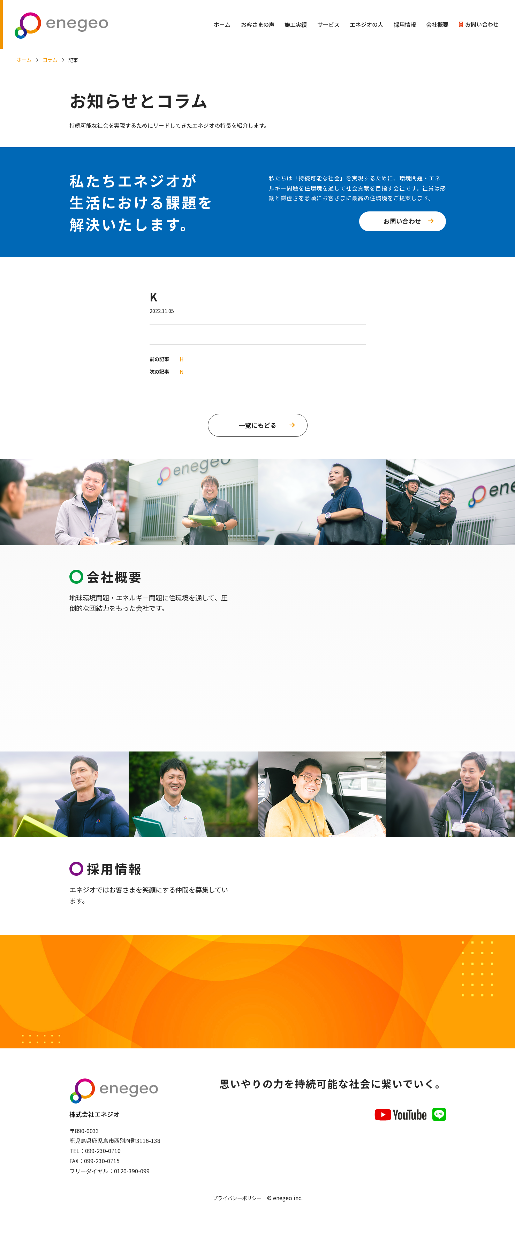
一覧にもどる (258, 425)
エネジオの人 (366, 24)
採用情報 (405, 24)
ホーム (222, 24)
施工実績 (296, 24)
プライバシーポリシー (237, 1200)
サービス (328, 24)
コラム (50, 59)
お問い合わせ (482, 24)
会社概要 (437, 24)
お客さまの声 (257, 24)
